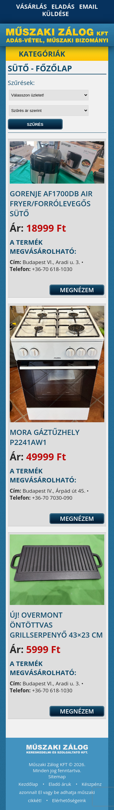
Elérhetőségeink (69, 800)
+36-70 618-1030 (52, 269)
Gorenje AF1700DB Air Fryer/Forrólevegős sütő (51, 203)
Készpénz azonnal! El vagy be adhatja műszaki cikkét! (60, 792)
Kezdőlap (28, 784)
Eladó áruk (60, 784)
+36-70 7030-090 (52, 497)
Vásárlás (31, 6)
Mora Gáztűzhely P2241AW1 (44, 437)
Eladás (62, 6)
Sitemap (57, 776)
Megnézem (77, 290)
